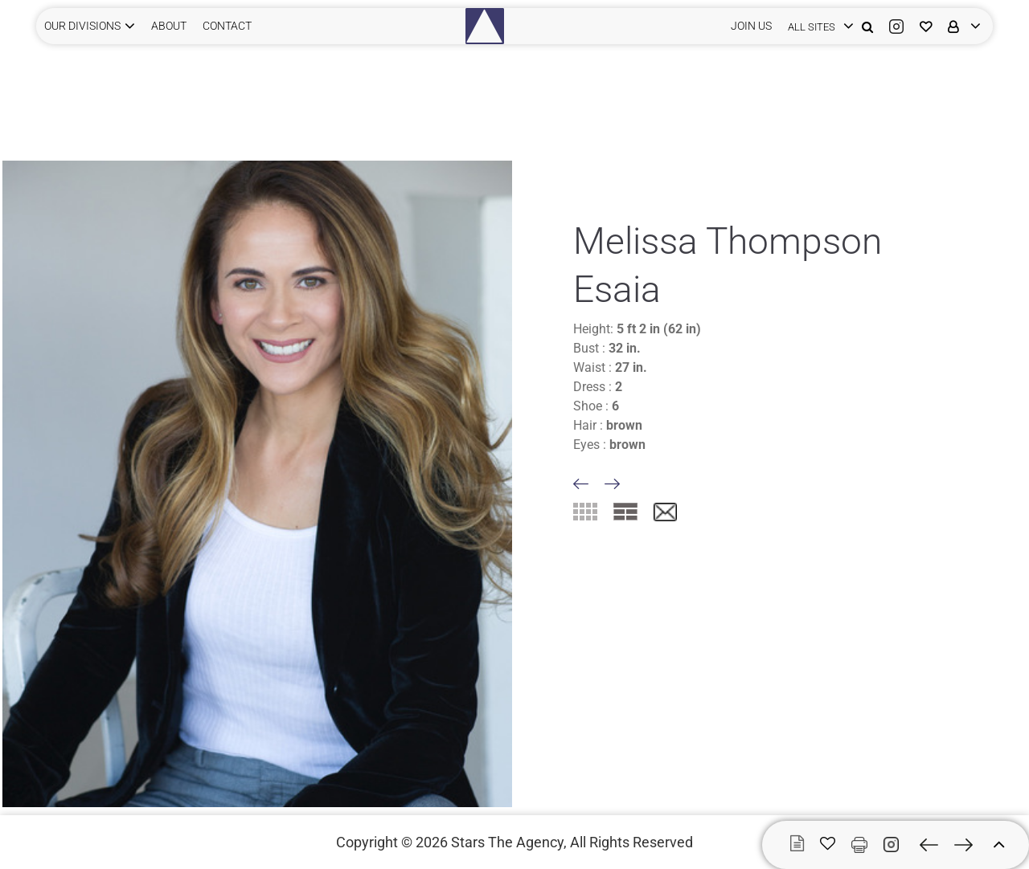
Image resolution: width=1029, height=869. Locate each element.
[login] (817, 26)
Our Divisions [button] (82, 25)
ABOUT (169, 25)
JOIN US (751, 25)
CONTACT (227, 25)
